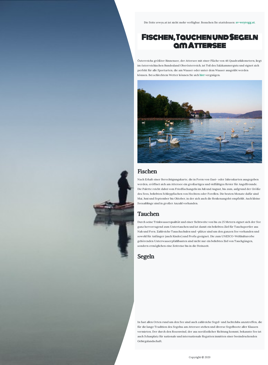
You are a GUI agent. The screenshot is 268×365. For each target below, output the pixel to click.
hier (202, 75)
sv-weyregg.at (245, 22)
